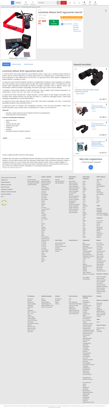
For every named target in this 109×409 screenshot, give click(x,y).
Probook (43, 227)
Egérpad (85, 267)
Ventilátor (99, 316)
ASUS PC (99, 232)
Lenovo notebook (45, 209)
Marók (85, 385)
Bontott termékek (32, 179)
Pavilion (43, 223)
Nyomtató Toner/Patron (102, 286)
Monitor (99, 240)
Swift (42, 258)
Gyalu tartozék (86, 335)
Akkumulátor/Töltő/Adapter (75, 303)
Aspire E (43, 255)
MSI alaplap (30, 321)
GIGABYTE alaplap (33, 320)
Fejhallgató (99, 210)
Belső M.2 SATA (31, 326)
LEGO (98, 322)
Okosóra (71, 194)
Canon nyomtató (101, 281)
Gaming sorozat (45, 240)
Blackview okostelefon (74, 204)
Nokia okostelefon (73, 183)
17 (42, 222)
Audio (98, 205)
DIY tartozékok (86, 318)
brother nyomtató (101, 289)
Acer (98, 199)
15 (42, 220)
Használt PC (100, 227)
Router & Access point (46, 307)
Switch (43, 253)
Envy (42, 233)
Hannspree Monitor (101, 261)
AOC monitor (100, 254)
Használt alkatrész (59, 183)
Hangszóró (99, 208)
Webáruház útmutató (6, 184)
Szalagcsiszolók (86, 377)
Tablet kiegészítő (101, 186)
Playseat (85, 270)
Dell (97, 202)
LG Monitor (99, 249)
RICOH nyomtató (101, 288)
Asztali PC (99, 218)
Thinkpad (43, 214)
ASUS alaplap (31, 317)
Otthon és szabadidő (102, 300)
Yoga (42, 212)
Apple (84, 181)
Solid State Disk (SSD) (33, 323)
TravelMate (44, 256)
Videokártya (30, 305)
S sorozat (43, 248)
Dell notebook (44, 199)
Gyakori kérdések (5, 187)
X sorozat (43, 243)
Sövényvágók (87, 346)
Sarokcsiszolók (87, 369)
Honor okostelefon (73, 197)
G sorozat (43, 207)
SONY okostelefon (73, 189)
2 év (98, 148)
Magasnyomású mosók (88, 402)
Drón (70, 299)
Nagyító (98, 308)
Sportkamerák (72, 308)
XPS (42, 205)
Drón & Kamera (73, 296)
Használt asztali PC (60, 181)
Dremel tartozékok (88, 317)
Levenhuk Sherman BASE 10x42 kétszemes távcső (87, 91)
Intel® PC (99, 237)
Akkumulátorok (87, 302)
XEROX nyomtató (101, 291)
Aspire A (43, 259)
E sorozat (43, 192)
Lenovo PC (99, 222)
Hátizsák (85, 264)
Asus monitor (100, 252)
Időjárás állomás (100, 311)
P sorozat (43, 245)
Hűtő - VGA (30, 313)
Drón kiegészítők (73, 302)
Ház (28, 308)
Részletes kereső (63, 3)
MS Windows (58, 299)
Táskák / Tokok (86, 257)
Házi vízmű (85, 358)
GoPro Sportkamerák (74, 312)
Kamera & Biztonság (60, 243)
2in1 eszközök (100, 194)
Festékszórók (86, 397)
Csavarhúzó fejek (88, 305)
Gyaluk (86, 384)
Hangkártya (30, 307)
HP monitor (99, 246)
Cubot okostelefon (73, 210)
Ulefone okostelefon (74, 206)
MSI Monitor (99, 267)
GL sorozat (44, 197)
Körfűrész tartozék (87, 325)
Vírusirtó (57, 303)
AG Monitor (99, 259)
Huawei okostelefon (73, 191)
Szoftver (57, 296)
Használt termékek (32, 184)
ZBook (43, 235)
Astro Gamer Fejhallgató (102, 215)
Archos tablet (100, 192)
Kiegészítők (86, 240)
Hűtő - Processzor (32, 312)
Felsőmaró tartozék (87, 333)
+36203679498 (22, 58)
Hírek (2, 196)
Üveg (84, 184)
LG (83, 222)
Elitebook (43, 228)
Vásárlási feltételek (5, 182)
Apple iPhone (72, 181)
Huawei (84, 189)
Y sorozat (43, 215)
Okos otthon (58, 240)
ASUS (98, 197)
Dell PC (98, 224)
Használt (57, 179)
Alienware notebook (46, 181)
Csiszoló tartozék (87, 327)
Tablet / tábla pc (101, 177)
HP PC (98, 225)
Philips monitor (100, 256)
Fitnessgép (99, 331)
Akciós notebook (45, 179)
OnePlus (85, 214)
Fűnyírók (85, 341)
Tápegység (30, 310)
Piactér (29, 177)
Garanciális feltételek (6, 194)
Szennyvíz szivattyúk (88, 359)
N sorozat (43, 241)
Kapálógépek (86, 354)
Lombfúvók (85, 348)
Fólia (84, 183)
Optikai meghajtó (32, 303)
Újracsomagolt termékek (33, 181)
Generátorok (86, 399)
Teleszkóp (99, 304)
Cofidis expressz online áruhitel (8, 177)
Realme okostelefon (74, 209)
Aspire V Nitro (45, 251)
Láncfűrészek (87, 349)
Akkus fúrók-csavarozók (88, 364)
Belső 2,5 (30, 325)
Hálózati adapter (45, 302)
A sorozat (43, 191)
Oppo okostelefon (73, 212)
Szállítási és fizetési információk (8, 191)
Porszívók (85, 400)
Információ (32, 3)
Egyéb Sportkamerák (74, 310)
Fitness (98, 329)
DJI (70, 300)
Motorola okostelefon (74, 196)
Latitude (43, 204)
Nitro (42, 261)
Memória (30, 300)
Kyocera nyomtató (101, 285)
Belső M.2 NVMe (32, 328)
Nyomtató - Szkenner (102, 274)
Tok (83, 186)
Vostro (42, 202)
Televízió (99, 296)
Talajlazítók (85, 345)
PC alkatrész (31, 296)
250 (42, 225)
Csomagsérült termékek (33, 183)
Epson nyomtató (100, 278)
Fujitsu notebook (45, 189)
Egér (84, 243)
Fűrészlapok (86, 307)
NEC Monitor (100, 269)
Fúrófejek (86, 304)
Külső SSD (30, 331)
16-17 (84, 262)
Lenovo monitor (100, 244)
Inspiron (43, 201)
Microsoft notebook (46, 183)
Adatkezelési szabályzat (7, 189)
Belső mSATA (31, 330)
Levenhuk (44, 15)
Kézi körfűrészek (88, 382)
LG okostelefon (72, 193)
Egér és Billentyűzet (87, 248)
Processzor (30, 299)
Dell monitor (99, 243)
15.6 (84, 261)
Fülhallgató (99, 211)
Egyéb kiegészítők (87, 266)
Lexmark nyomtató (101, 280)
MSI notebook (44, 194)
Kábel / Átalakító (87, 272)
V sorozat (43, 217)
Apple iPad (99, 179)
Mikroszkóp (99, 303)
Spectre (43, 230)
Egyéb (84, 188)
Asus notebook (45, 237)
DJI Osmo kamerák (74, 313)
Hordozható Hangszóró (102, 213)
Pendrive (85, 249)
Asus (98, 181)
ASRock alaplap (32, 318)
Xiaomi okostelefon (73, 186)
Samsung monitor (101, 251)
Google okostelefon (73, 207)
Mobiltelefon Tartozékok (88, 256)
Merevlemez (30, 302)
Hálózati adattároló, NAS (47, 305)
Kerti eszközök (86, 340)
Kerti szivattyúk (86, 356)
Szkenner (99, 293)
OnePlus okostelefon (74, 199)
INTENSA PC (100, 234)
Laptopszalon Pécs (68, 20)
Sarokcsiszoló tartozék (88, 331)
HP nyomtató (100, 283)
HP (97, 188)
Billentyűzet (85, 246)
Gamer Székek (86, 252)
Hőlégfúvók (85, 395)
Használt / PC (59, 177)
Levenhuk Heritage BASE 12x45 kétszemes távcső (98, 107)
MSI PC (98, 230)
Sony (84, 230)
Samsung (85, 206)
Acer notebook (44, 250)
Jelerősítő (43, 300)
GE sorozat (44, 196)
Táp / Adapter (86, 277)
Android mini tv (73, 240)
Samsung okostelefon (74, 188)
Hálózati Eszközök (46, 296)
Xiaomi (84, 197)
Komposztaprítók (87, 353)
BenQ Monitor (100, 257)
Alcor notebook (45, 188)
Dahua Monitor (100, 262)
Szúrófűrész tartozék (88, 323)
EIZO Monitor (100, 266)
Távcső (98, 306)
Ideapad (43, 210)
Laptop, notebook (46, 177)
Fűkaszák (85, 351)
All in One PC (100, 220)
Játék (98, 319)
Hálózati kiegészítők (46, 303)
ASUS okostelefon (73, 184)
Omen (42, 232)
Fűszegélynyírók (87, 343)
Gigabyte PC (100, 229)
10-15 (84, 259)
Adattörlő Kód (4, 180)
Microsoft (99, 191)
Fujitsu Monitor (100, 264)
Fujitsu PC (99, 235)
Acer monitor (100, 248)
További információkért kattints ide (11, 167)
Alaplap (29, 315)
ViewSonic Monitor (101, 270)
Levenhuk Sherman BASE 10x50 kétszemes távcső (98, 125)
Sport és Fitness (101, 325)
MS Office (57, 300)
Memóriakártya (86, 244)
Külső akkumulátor (87, 251)
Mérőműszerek (86, 390)
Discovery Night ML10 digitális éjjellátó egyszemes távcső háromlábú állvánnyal (98, 144)
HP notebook (44, 219)
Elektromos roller (101, 328)
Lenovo (98, 183)
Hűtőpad (85, 269)
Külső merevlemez (87, 254)
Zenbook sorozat (45, 238)
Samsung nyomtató (101, 276)
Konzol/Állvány (86, 279)
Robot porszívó (58, 244)
